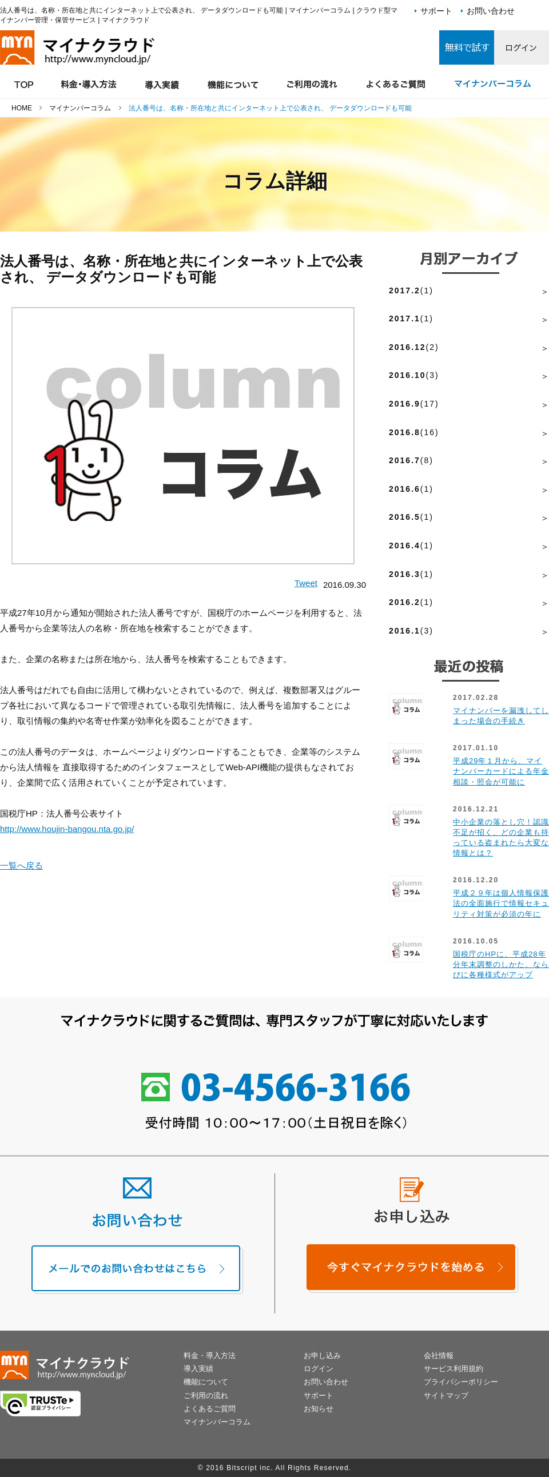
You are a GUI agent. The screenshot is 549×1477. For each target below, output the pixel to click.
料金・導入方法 (210, 1355)
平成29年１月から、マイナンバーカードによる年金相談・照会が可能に (501, 771)
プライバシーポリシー (461, 1382)
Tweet (306, 583)
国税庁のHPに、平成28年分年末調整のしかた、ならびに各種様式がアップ (501, 964)
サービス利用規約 (453, 1368)
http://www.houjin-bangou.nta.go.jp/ (67, 829)
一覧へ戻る (21, 865)
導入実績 (198, 1368)
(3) (414, 375)
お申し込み (322, 1355)
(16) (414, 432)
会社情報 (438, 1355)
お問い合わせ (491, 10)
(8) (411, 460)
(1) (411, 290)
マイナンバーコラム (217, 1422)
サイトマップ (446, 1395)
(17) (414, 403)
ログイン (318, 1368)
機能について (206, 1382)
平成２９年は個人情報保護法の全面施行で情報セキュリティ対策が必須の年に (501, 903)
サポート (436, 10)
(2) (414, 347)
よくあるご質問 (210, 1408)
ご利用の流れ (206, 1395)
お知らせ (318, 1408)
